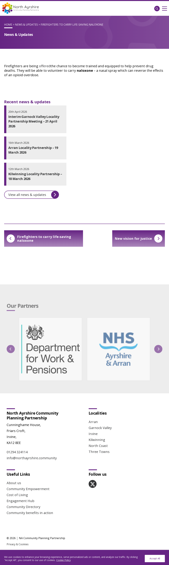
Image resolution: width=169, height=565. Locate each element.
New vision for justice (138, 238)
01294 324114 (17, 452)
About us (14, 483)
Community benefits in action (30, 513)
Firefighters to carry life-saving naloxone (39, 238)
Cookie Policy (63, 560)
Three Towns (99, 451)
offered (44, 66)
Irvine (93, 434)
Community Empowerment (28, 489)
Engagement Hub (20, 501)
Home (8, 24)
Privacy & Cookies (18, 544)
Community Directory (23, 507)
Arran (93, 422)
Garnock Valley (100, 428)
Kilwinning (97, 439)
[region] (84, 557)
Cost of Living (17, 495)
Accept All (155, 558)
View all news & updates (33, 195)
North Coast (98, 445)
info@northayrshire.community (32, 458)
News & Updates (26, 24)
